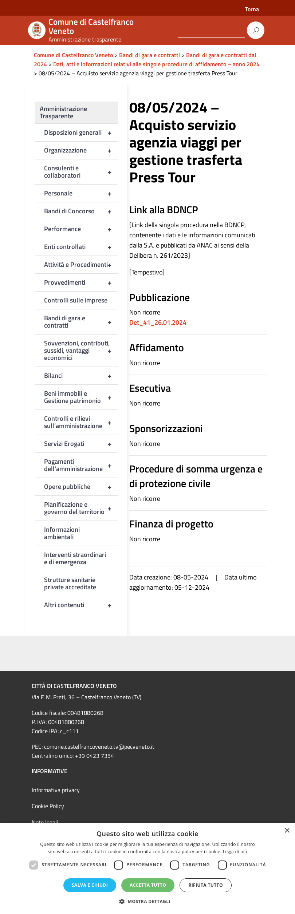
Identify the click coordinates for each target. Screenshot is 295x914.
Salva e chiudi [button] (90, 885)
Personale (81, 193)
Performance (81, 229)
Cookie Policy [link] (48, 806)
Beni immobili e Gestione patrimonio (81, 397)
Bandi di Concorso (81, 211)
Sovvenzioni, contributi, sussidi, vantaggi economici (81, 351)
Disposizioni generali (81, 132)
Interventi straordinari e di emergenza (75, 558)
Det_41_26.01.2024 (157, 322)
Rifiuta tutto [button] (205, 885)
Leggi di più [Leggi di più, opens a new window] (235, 851)
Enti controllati (81, 247)
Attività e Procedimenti (81, 264)
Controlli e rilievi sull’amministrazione (81, 422)
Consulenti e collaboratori (81, 171)
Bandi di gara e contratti (81, 321)
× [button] (287, 831)
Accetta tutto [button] (148, 885)
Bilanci (81, 375)
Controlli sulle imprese (75, 300)
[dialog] (147, 868)
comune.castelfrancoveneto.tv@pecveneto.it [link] (99, 746)
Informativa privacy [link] (56, 790)
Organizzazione (81, 150)
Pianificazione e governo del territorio (81, 508)
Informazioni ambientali (62, 533)
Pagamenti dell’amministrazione (81, 465)
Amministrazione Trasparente (63, 112)
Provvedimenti (81, 282)
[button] (147, 901)
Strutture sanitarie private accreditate (70, 583)
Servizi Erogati (81, 443)
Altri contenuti (81, 605)
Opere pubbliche (81, 486)
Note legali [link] (45, 822)
